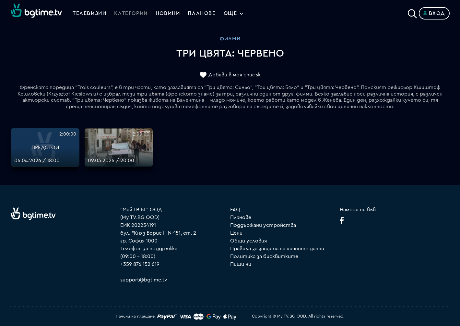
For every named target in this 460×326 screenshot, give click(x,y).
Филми (230, 38)
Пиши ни (240, 264)
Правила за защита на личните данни (277, 248)
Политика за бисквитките (264, 256)
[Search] (412, 12)
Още (230, 13)
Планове (240, 217)
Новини (168, 13)
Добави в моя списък (234, 75)
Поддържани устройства (263, 225)
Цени (236, 233)
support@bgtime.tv (143, 279)
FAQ (235, 209)
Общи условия (248, 240)
